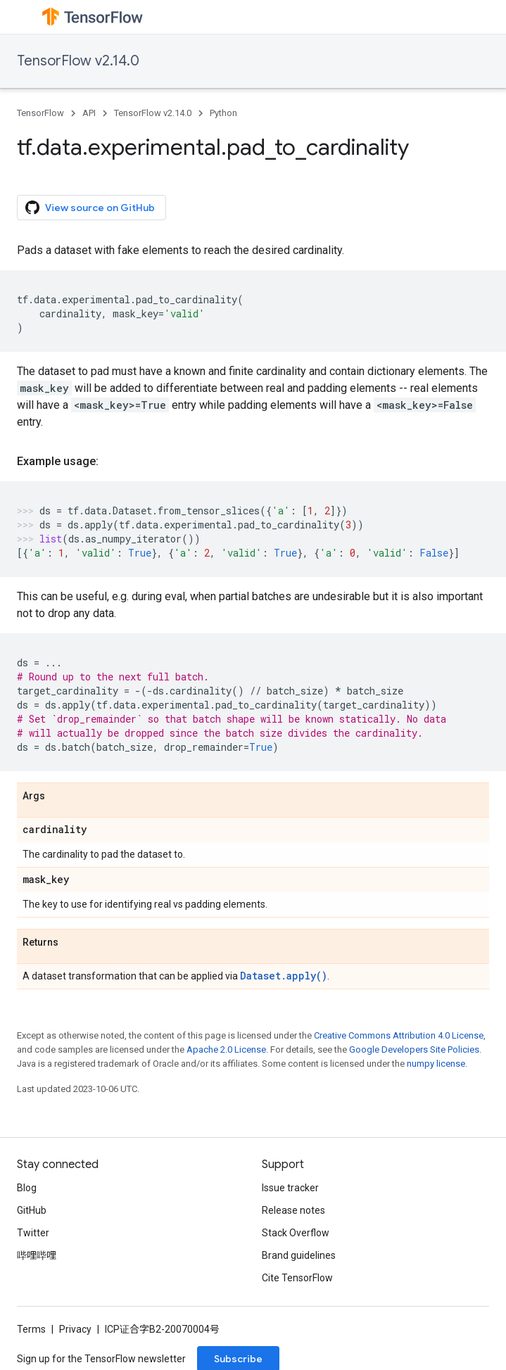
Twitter (33, 1232)
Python (223, 113)
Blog (27, 1187)
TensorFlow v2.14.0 (78, 61)
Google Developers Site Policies (414, 1049)
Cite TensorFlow (297, 1277)
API (89, 113)
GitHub (31, 1210)
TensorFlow (40, 113)
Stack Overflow (295, 1232)
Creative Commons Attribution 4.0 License (398, 1035)
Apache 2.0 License (226, 1049)
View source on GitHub (90, 208)
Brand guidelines (299, 1255)
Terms (31, 1329)
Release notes (293, 1210)
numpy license (436, 1063)
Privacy (75, 1329)
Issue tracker (290, 1187)
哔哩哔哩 (36, 1255)
